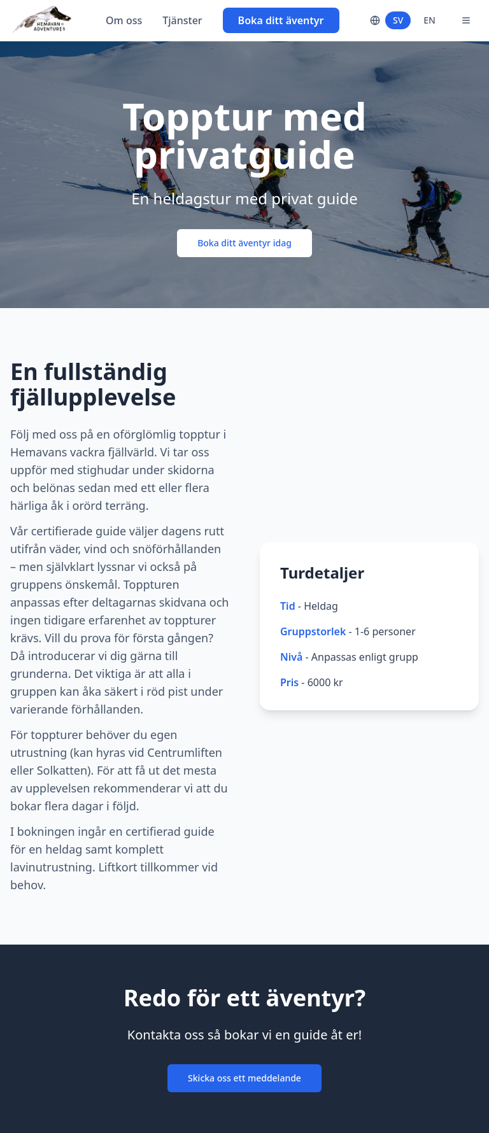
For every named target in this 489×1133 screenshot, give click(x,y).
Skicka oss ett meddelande (244, 1078)
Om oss (124, 20)
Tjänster (182, 20)
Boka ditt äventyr (281, 20)
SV (398, 20)
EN (429, 20)
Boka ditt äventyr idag (244, 243)
